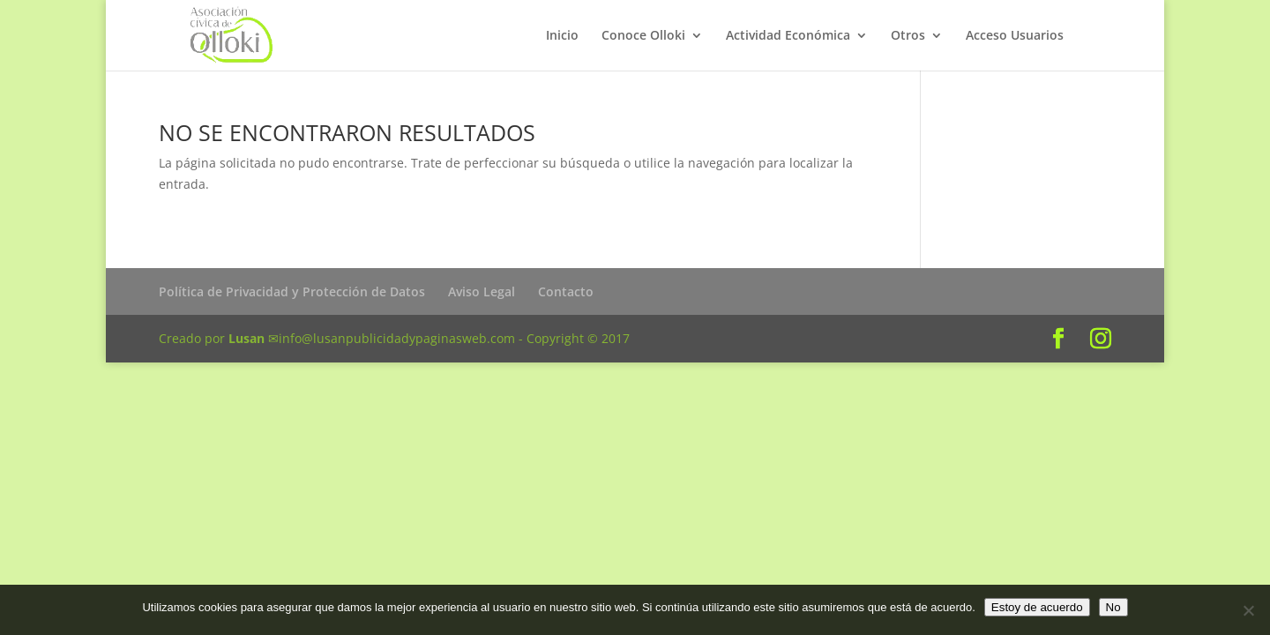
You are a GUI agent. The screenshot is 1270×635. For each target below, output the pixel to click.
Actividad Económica (788, 36)
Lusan (246, 338)
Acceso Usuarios (1015, 36)
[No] (1248, 610)
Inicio (562, 36)
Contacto (566, 291)
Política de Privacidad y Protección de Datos (292, 291)
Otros (908, 36)
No (1113, 607)
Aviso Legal (481, 291)
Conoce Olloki (643, 36)
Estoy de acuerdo (1037, 607)
